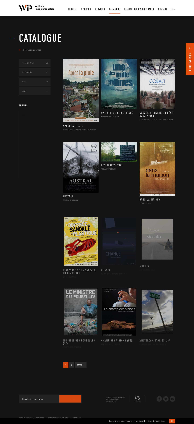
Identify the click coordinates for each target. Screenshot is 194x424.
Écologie (25, 218)
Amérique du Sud (32, 200)
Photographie (30, 165)
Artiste (27, 131)
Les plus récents (168, 47)
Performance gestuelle (35, 161)
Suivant (80, 365)
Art (23, 115)
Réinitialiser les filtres (30, 50)
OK (172, 421)
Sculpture (28, 170)
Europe (27, 209)
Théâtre (27, 174)
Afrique (28, 191)
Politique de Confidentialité (58, 418)
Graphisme (29, 140)
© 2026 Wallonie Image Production (31, 418)
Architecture (30, 122)
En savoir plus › (159, 421)
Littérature (29, 144)
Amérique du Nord (32, 196)
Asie (26, 204)
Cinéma (27, 135)
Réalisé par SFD (76, 418)
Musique (28, 148)
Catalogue (40, 38)
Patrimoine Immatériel (34, 153)
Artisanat (29, 127)
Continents (26, 183)
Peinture (28, 157)
